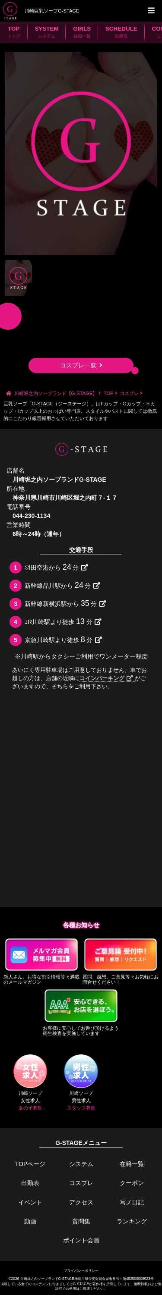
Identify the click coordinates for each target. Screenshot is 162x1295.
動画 (30, 1221)
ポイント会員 (81, 1240)
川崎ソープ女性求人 (30, 1083)
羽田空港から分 (56, 567)
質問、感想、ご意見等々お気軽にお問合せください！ (121, 961)
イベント (30, 1202)
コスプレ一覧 (81, 365)
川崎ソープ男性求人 (81, 1083)
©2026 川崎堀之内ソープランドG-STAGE (41, 1278)
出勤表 (30, 1182)
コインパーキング (106, 678)
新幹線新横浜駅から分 (65, 603)
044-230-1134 (31, 515)
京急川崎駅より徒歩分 (63, 639)
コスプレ (81, 1182)
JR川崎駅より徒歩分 (63, 621)
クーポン (132, 1182)
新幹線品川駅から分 (62, 585)
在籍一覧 (132, 1163)
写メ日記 (132, 1202)
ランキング (132, 1221)
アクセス (81, 1202)
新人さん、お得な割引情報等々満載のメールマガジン (41, 961)
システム (81, 1163)
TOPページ (30, 1163)
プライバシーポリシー (81, 1270)
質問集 (81, 1221)
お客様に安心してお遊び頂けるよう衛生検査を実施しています (81, 1012)
